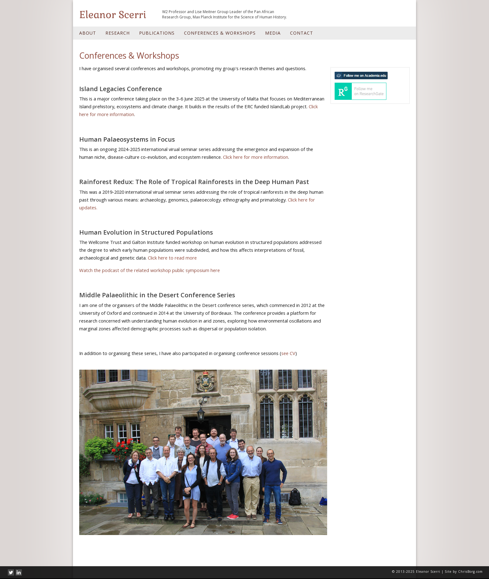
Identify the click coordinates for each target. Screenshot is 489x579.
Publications (157, 33)
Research (117, 33)
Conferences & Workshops (220, 33)
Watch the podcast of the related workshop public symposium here (149, 270)
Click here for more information (255, 157)
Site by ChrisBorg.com (464, 571)
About (87, 33)
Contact (301, 33)
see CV (288, 353)
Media (273, 33)
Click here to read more (172, 258)
